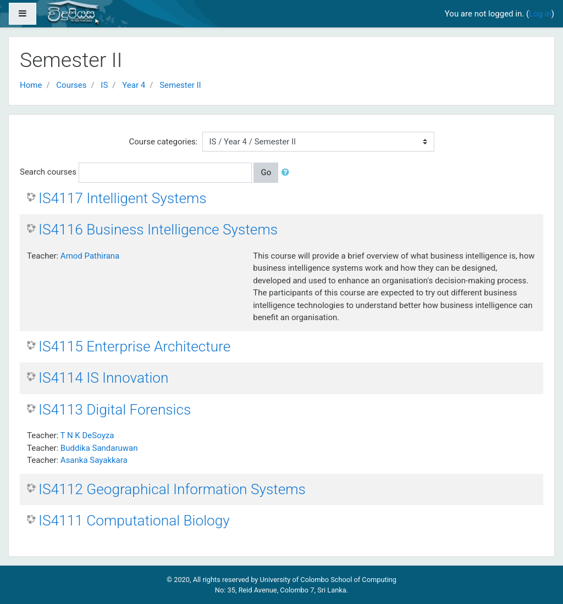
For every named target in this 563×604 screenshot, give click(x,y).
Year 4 (133, 85)
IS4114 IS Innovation (103, 378)
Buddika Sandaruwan (99, 448)
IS (104, 85)
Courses (71, 85)
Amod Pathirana (89, 256)
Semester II (180, 85)
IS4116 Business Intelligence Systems (158, 229)
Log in (540, 14)
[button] (287, 173)
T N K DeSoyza (87, 435)
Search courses (48, 172)
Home (31, 85)
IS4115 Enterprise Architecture (134, 346)
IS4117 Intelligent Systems (122, 198)
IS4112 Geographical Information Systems (172, 489)
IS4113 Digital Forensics (114, 409)
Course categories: (163, 142)
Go (266, 172)
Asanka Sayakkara (94, 460)
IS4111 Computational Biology (134, 520)
